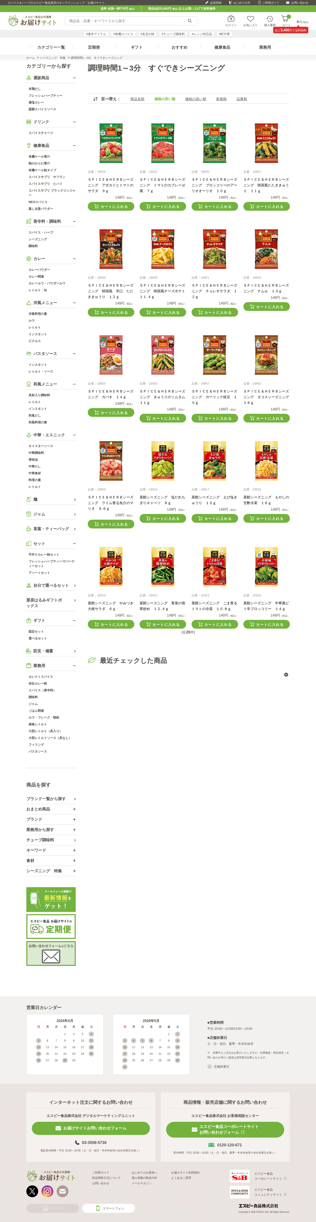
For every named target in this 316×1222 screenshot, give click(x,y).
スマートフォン (113, 1208)
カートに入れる (114, 207)
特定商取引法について (106, 1177)
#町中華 (224, 34)
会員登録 (215, 2)
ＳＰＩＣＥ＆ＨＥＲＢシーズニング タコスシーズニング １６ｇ (268, 397)
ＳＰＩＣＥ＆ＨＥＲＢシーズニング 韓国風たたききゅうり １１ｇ (266, 185)
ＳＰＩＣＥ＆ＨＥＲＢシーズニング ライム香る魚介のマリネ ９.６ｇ (110, 502)
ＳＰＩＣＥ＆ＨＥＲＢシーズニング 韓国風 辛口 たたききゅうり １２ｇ (110, 291)
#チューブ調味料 (173, 34)
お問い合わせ (299, 2)
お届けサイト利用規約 (185, 1172)
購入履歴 (270, 25)
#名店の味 (147, 34)
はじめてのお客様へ (144, 1172)
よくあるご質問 (181, 1177)
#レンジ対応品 (202, 34)
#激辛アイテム (96, 34)
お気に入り (250, 25)
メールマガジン (142, 1183)
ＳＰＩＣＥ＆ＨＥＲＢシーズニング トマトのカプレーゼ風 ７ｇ (162, 185)
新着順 (221, 99)
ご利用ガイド (270, 2)
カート (286, 21)
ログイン (231, 25)
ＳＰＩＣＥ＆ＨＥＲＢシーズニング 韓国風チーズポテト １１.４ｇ (164, 291)
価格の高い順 (195, 99)
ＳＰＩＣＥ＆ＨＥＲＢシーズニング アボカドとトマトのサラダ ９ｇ (110, 185)
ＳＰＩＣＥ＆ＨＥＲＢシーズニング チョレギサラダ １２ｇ (214, 291)
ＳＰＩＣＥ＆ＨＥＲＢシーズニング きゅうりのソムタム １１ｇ (164, 397)
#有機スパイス (123, 34)
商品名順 (137, 99)
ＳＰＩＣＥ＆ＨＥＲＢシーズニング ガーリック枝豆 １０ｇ (214, 397)
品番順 (242, 99)
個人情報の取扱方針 (144, 1177)
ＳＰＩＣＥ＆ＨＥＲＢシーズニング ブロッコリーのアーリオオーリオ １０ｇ (214, 185)
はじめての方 (241, 2)
